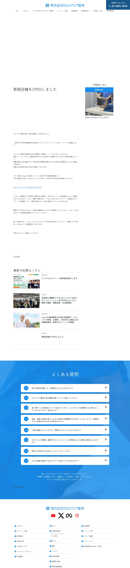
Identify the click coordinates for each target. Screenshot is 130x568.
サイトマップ (88, 541)
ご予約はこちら (97, 10)
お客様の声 (85, 10)
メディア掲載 (88, 536)
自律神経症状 (56, 531)
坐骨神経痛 (55, 556)
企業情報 (87, 526)
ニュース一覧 (88, 531)
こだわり (25, 10)
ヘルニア (55, 551)
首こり (54, 526)
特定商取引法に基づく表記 (93, 546)
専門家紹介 (110, 10)
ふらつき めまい (58, 533)
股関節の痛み (56, 561)
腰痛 (53, 546)
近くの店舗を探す (19, 486)
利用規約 (20, 556)
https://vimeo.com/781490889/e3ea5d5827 (27, 187)
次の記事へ (17, 256)
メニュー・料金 (62, 10)
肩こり (54, 541)
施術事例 (74, 10)
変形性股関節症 (57, 566)
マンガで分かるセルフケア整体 (42, 10)
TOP (17, 10)
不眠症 (55, 536)
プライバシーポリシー (24, 551)
